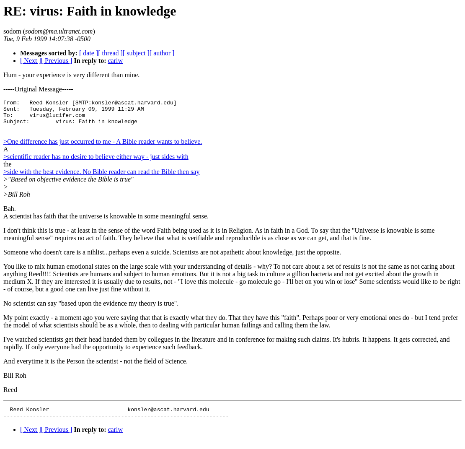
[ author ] (162, 53)
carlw (115, 60)
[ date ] (88, 53)
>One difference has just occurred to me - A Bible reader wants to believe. (102, 147)
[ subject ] (136, 53)
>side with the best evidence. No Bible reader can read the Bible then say (101, 178)
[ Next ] (30, 60)
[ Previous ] (56, 60)
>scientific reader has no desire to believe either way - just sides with (96, 162)
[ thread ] (110, 53)
